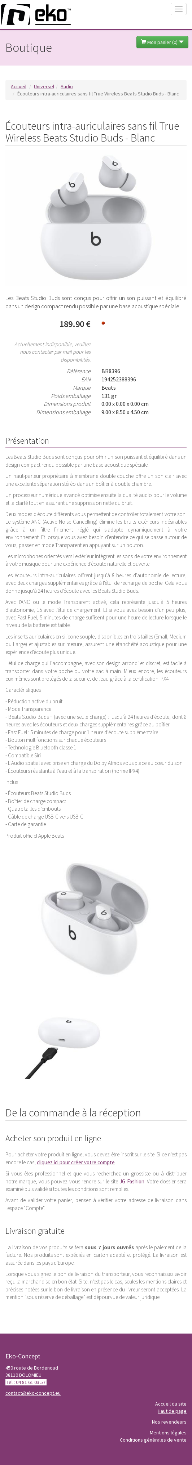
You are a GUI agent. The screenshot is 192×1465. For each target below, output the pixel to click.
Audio (67, 86)
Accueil (18, 86)
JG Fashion (131, 1181)
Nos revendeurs (169, 1422)
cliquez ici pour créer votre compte (76, 1162)
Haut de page (172, 1411)
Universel (44, 86)
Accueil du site (171, 1404)
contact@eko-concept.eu (33, 1393)
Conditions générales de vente (153, 1440)
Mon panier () (162, 42)
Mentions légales (168, 1432)
